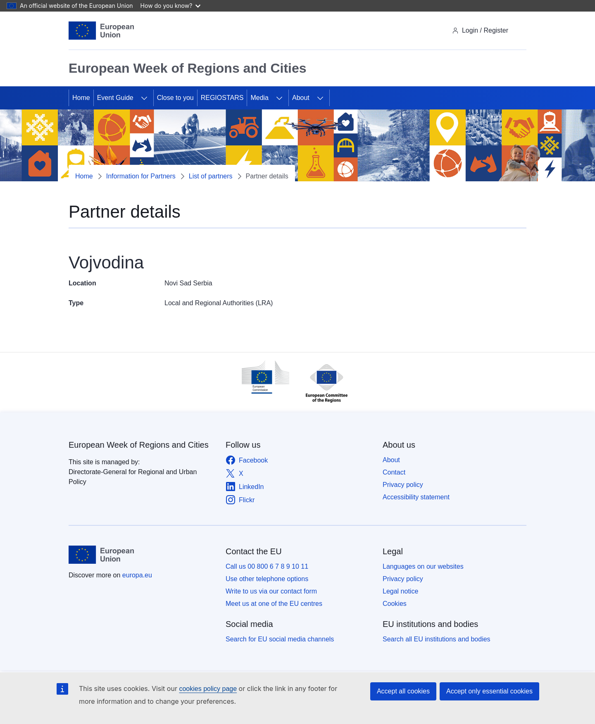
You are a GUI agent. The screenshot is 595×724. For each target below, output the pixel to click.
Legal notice (400, 591)
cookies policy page (208, 688)
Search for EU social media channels (280, 639)
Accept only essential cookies (489, 691)
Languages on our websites (423, 566)
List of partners (211, 176)
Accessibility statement (416, 497)
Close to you (175, 97)
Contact (394, 472)
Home (81, 97)
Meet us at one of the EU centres (274, 603)
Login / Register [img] (480, 30)
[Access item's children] (144, 97)
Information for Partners (141, 176)
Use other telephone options (267, 578)
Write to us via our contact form (271, 591)
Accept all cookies (403, 691)
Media (259, 97)
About (300, 97)
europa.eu (137, 575)
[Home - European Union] (101, 30)
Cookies (395, 603)
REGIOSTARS (222, 97)
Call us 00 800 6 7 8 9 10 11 (267, 566)
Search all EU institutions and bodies (436, 639)
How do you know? (170, 5)
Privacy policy (403, 484)
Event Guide (115, 97)
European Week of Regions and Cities (139, 444)
